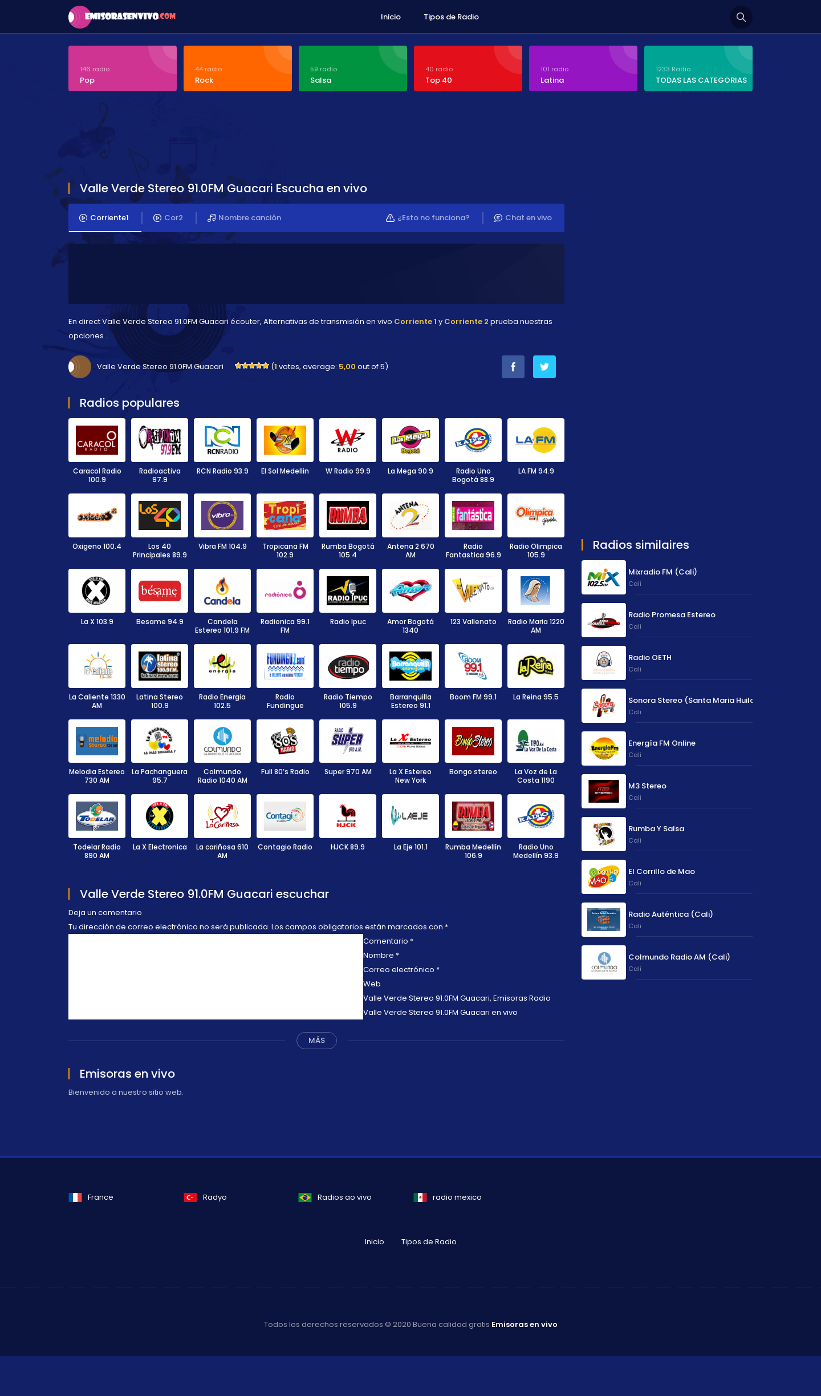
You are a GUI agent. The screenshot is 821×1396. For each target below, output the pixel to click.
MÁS (316, 1040)
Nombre (381, 955)
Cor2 (168, 218)
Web (372, 983)
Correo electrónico (401, 969)
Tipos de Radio (451, 16)
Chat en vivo (523, 218)
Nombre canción (244, 218)
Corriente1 (104, 218)
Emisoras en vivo (524, 1324)
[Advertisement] (344, 138)
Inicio (391, 16)
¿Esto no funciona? (428, 218)
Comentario (388, 941)
